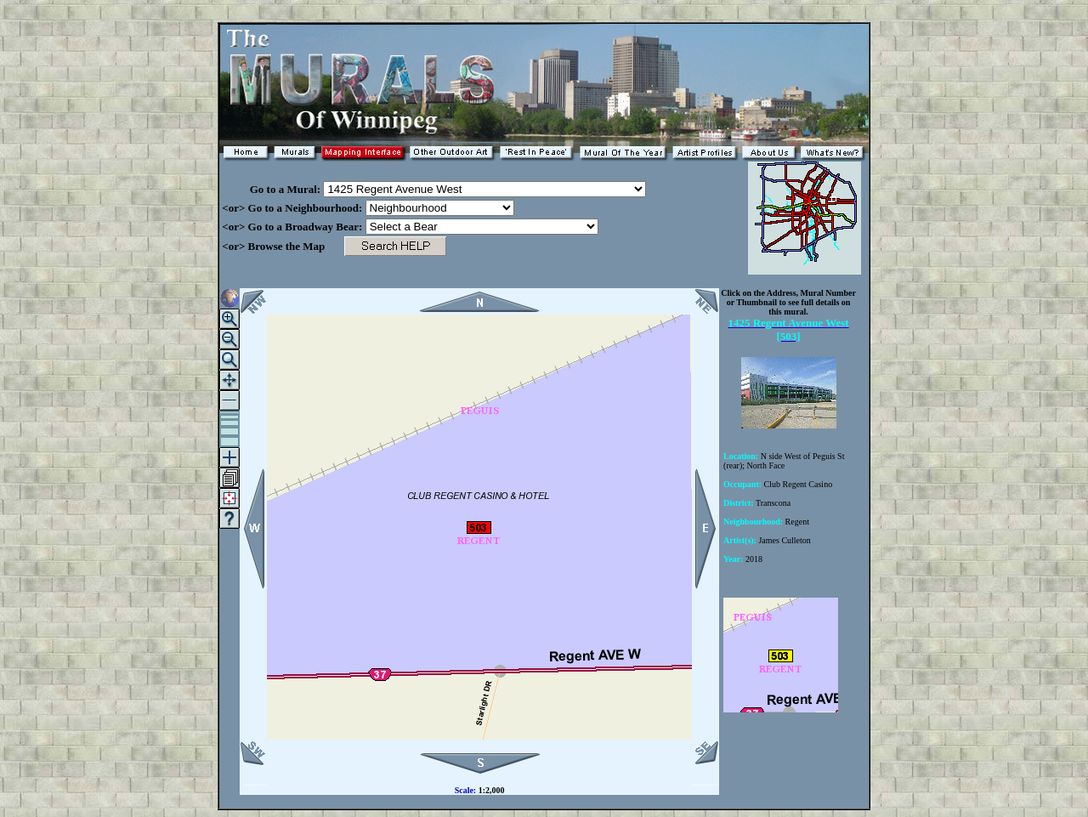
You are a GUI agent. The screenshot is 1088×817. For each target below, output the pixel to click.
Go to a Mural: (271, 189)
